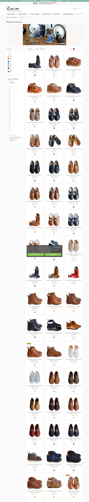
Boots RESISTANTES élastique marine (54, 333)
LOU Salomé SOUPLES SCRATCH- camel (35, 227)
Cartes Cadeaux (80, 14)
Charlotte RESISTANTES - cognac (73, 306)
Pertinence (43, 49)
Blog (67, 0)
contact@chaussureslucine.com (30, 0)
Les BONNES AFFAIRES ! (69, 14)
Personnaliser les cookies (44, 251)
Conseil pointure (59, 0)
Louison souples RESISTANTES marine (35, 333)
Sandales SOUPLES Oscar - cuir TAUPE (35, 122)
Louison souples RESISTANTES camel (54, 306)
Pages (71, 49)
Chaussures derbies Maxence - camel (54, 96)
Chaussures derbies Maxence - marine (73, 96)
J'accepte (53, 254)
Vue (28, 49)
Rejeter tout (36, 254)
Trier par (37, 49)
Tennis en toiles (47, 14)
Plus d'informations (32, 251)
